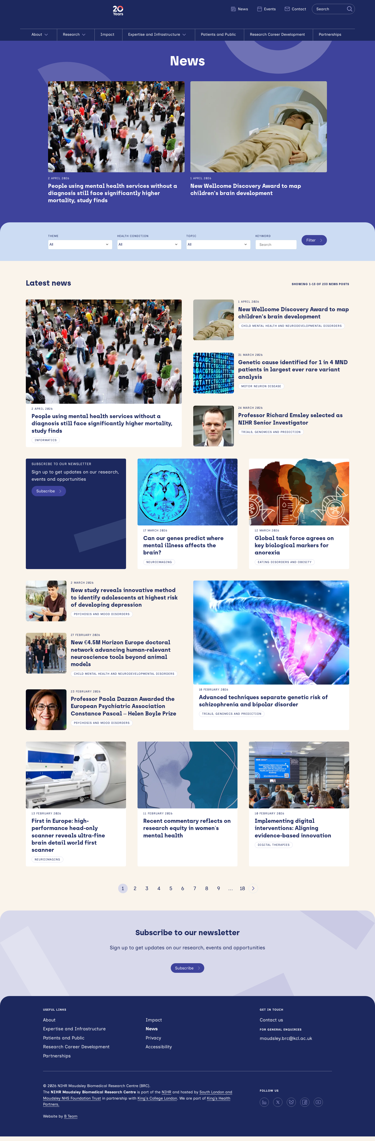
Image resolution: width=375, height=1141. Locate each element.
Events (266, 9)
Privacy (153, 1042)
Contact (295, 9)
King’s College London (157, 1102)
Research (76, 35)
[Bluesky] (291, 1106)
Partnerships (331, 34)
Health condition (132, 236)
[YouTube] (318, 1106)
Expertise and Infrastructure (158, 35)
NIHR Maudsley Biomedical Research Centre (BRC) (66, 14)
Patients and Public (219, 34)
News (239, 9)
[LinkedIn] (264, 1106)
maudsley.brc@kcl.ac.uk (286, 1043)
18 (242, 893)
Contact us (271, 1024)
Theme (53, 236)
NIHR (166, 1096)
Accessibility (159, 1051)
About (41, 35)
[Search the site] (333, 9)
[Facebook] (304, 1106)
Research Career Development (278, 34)
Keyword (262, 236)
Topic (191, 236)
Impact (109, 34)
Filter (314, 245)
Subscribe (51, 493)
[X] (277, 1106)
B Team (70, 1120)
